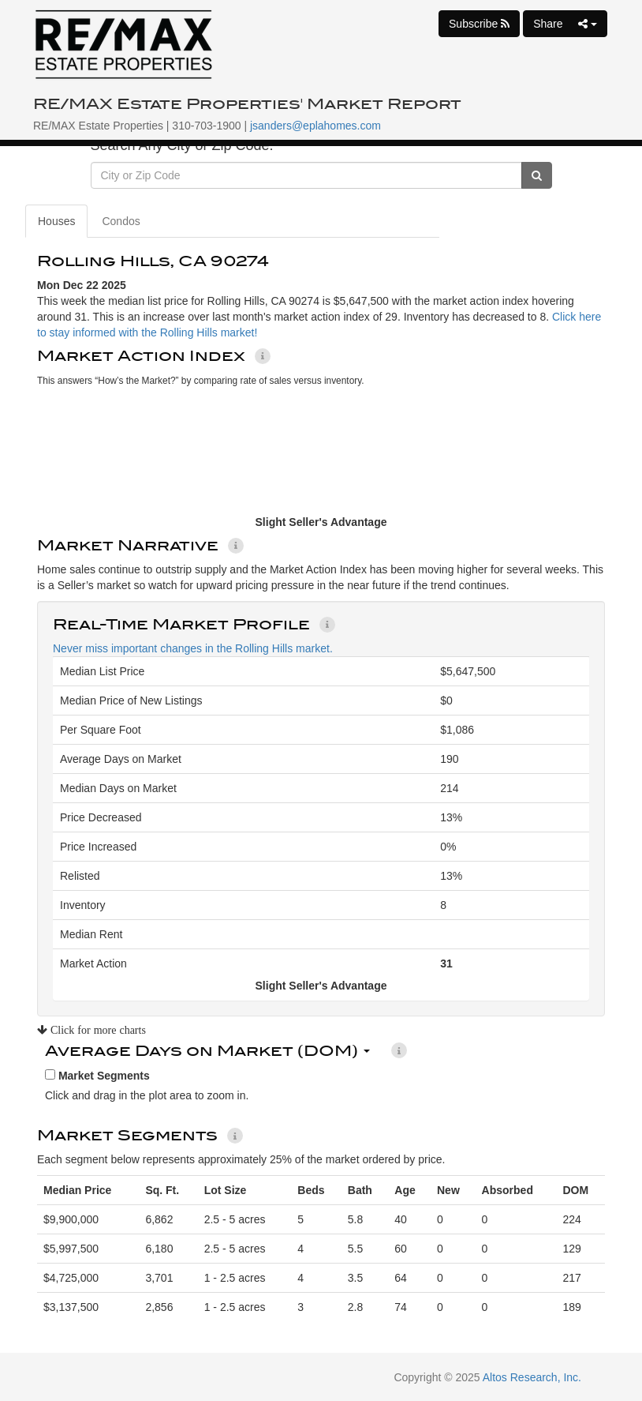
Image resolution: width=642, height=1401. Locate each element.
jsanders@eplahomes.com (315, 125)
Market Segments (97, 1075)
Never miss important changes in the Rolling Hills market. (193, 648)
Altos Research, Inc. (532, 1377)
